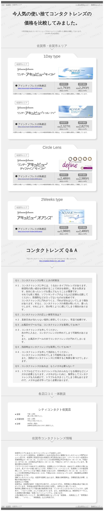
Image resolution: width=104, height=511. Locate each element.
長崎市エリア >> (97, 5)
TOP (2, 5)
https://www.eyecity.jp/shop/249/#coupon (30, 88)
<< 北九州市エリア (82, 5)
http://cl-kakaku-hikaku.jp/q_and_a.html (52, 261)
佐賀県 (8, 5)
